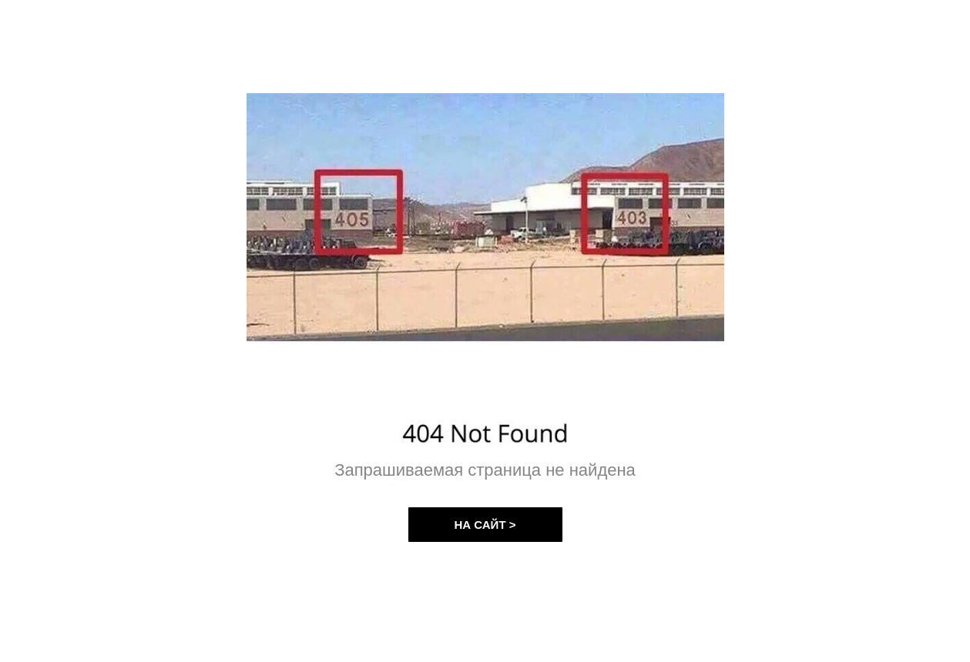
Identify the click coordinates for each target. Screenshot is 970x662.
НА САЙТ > (485, 524)
